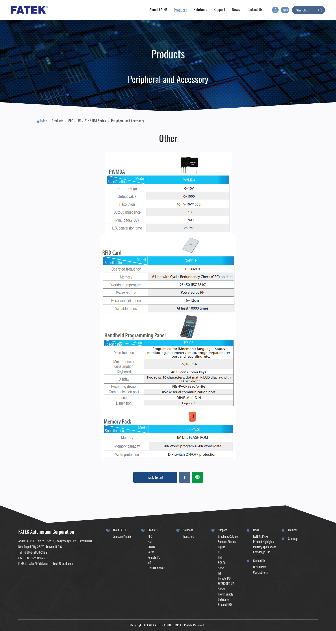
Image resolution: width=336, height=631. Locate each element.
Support (222, 530)
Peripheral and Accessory (127, 120)
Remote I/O (154, 557)
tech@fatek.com (62, 563)
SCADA (151, 547)
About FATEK (119, 530)
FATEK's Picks (260, 536)
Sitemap (292, 538)
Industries (188, 536)
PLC (70, 120)
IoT (149, 562)
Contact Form (260, 572)
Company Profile (122, 536)
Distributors (259, 567)
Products (57, 120)
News (256, 530)
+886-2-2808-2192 (35, 552)
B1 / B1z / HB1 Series (92, 120)
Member (292, 530)
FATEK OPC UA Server (226, 586)
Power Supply (225, 594)
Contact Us (259, 560)
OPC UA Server (156, 568)
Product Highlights (263, 541)
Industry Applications (264, 547)
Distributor (224, 599)
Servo (151, 552)
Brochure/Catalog (228, 536)
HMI (150, 541)
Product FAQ (225, 604)
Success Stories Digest (227, 544)
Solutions (188, 530)
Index (41, 120)
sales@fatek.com (39, 563)
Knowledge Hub (261, 552)
